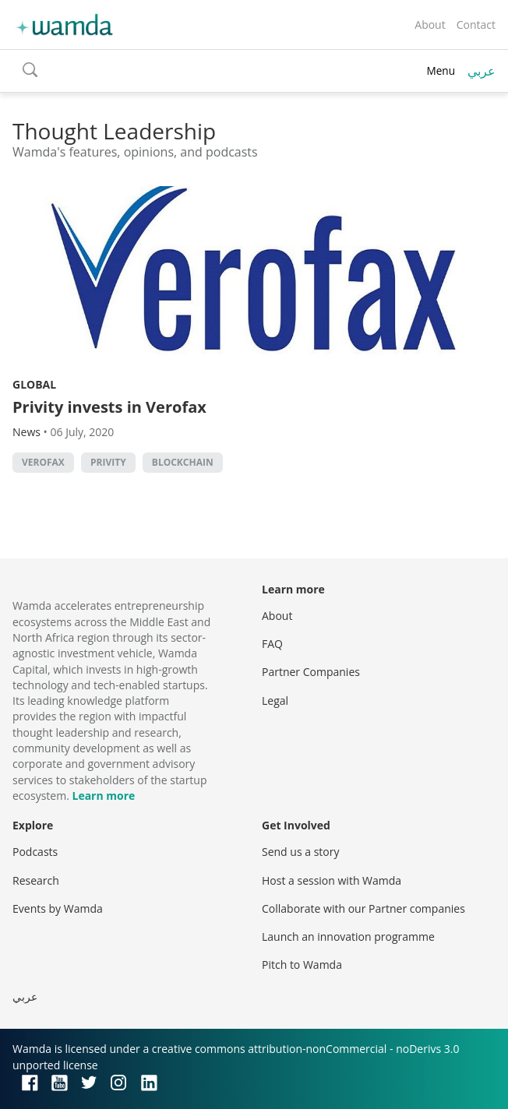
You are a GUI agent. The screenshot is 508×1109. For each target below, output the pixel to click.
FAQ (272, 643)
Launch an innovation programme (348, 936)
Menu (440, 70)
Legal (275, 700)
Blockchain (182, 462)
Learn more (103, 795)
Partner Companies (311, 671)
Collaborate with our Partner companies (363, 908)
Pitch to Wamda (302, 964)
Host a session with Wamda (331, 880)
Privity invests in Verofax (109, 406)
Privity (108, 462)
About (430, 24)
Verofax (43, 462)
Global (34, 384)
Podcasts (35, 851)
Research (35, 880)
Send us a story (300, 851)
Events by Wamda (57, 908)
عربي (481, 71)
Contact (476, 24)
